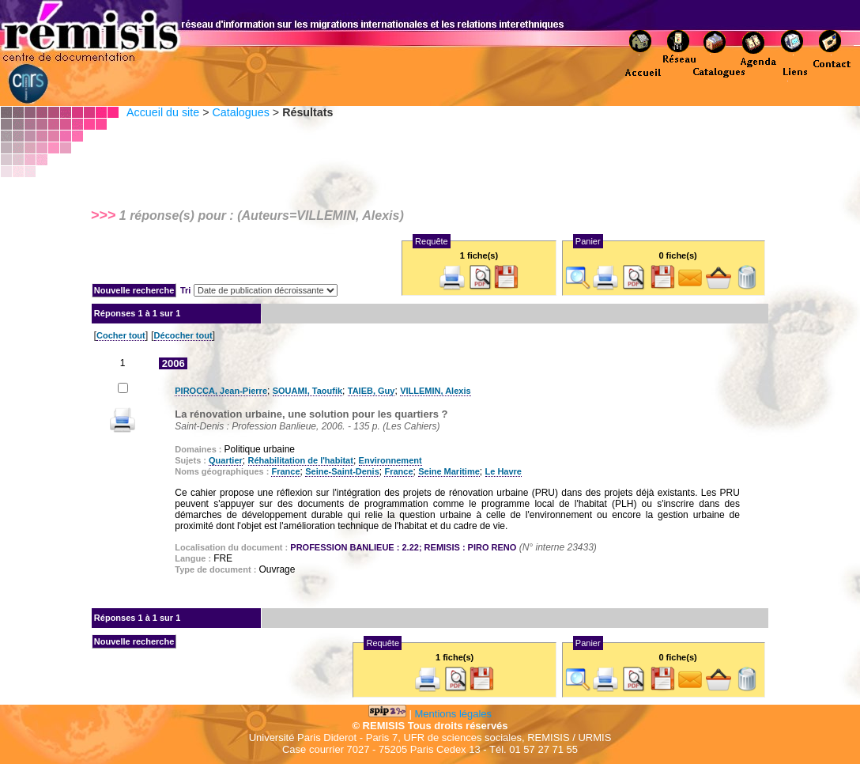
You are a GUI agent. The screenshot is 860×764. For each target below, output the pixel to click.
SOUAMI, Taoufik (307, 390)
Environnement (390, 460)
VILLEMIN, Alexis (435, 390)
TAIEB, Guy (371, 390)
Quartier (226, 460)
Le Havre (503, 471)
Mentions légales (453, 714)
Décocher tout (183, 335)
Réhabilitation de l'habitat (300, 460)
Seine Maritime (449, 471)
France (285, 471)
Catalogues (240, 112)
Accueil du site (162, 112)
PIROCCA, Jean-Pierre (221, 390)
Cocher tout (120, 335)
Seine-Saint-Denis (342, 471)
